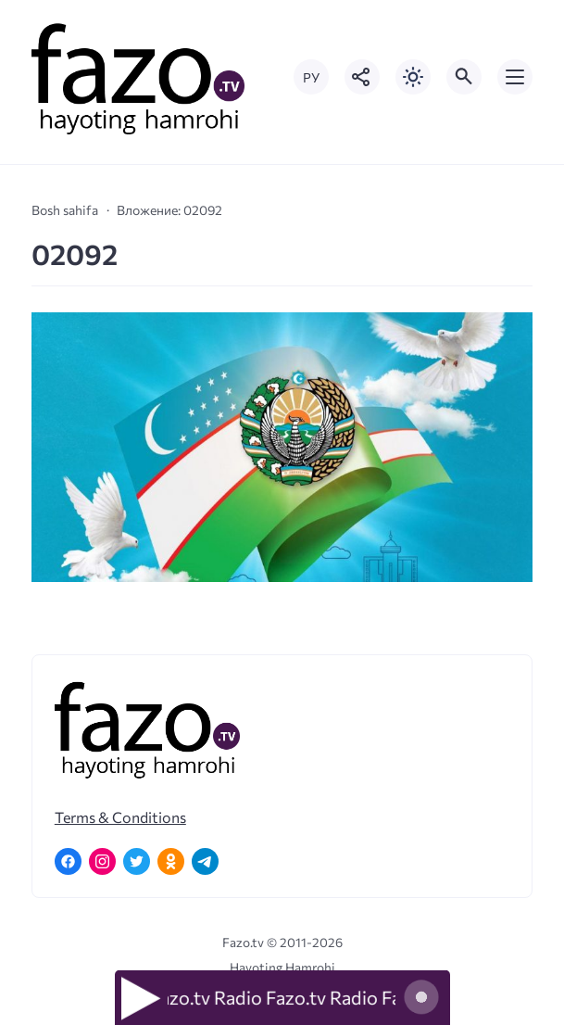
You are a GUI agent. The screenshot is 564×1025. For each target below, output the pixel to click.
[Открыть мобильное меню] (515, 77)
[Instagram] (102, 861)
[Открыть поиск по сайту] (464, 77)
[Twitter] (136, 861)
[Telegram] (205, 861)
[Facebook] (68, 861)
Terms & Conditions (120, 817)
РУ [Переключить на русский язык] (311, 77)
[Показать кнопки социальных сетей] (362, 77)
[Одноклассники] (170, 861)
